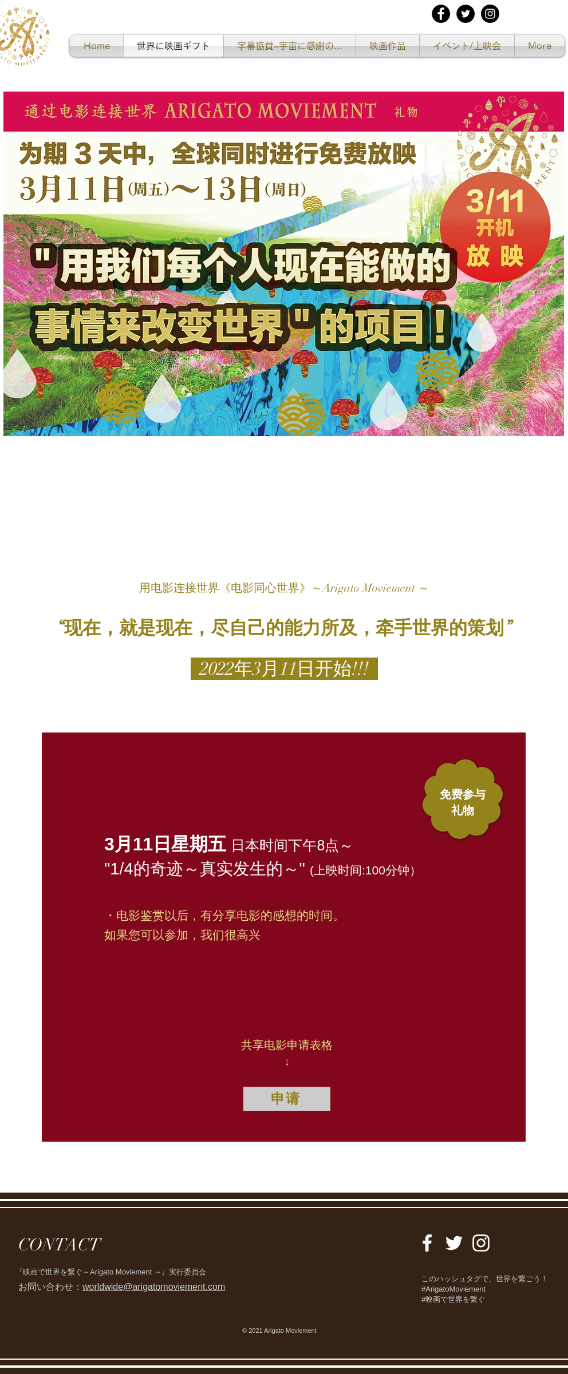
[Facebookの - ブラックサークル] (441, 14)
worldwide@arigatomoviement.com (153, 1287)
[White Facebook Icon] (427, 1243)
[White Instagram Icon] (481, 1243)
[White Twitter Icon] (454, 1243)
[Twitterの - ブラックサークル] (465, 14)
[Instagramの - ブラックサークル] (490, 14)
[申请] (286, 1099)
